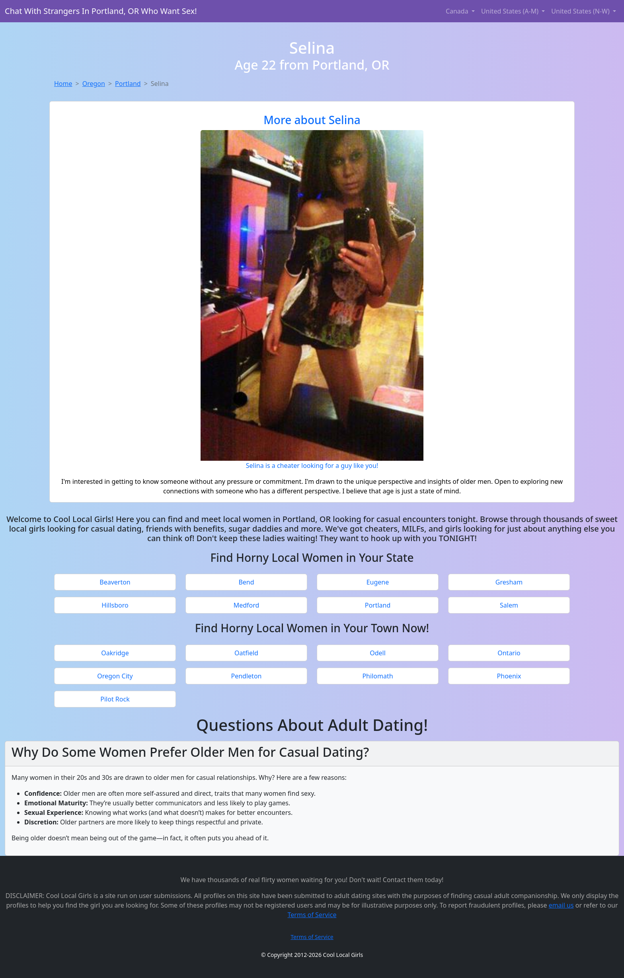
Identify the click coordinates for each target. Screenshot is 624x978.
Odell (378, 653)
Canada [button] (458, 11)
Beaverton (115, 582)
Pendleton (246, 676)
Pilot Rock (114, 699)
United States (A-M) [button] (510, 11)
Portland (128, 83)
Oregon (93, 83)
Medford (246, 605)
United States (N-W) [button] (581, 11)
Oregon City (115, 676)
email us (561, 905)
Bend (246, 582)
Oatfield (246, 653)
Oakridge (115, 653)
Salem (509, 605)
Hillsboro (114, 605)
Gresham (509, 582)
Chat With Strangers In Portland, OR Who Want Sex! (101, 11)
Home (63, 83)
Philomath (377, 676)
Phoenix (509, 676)
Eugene (378, 582)
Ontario (509, 653)
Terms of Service (312, 914)
